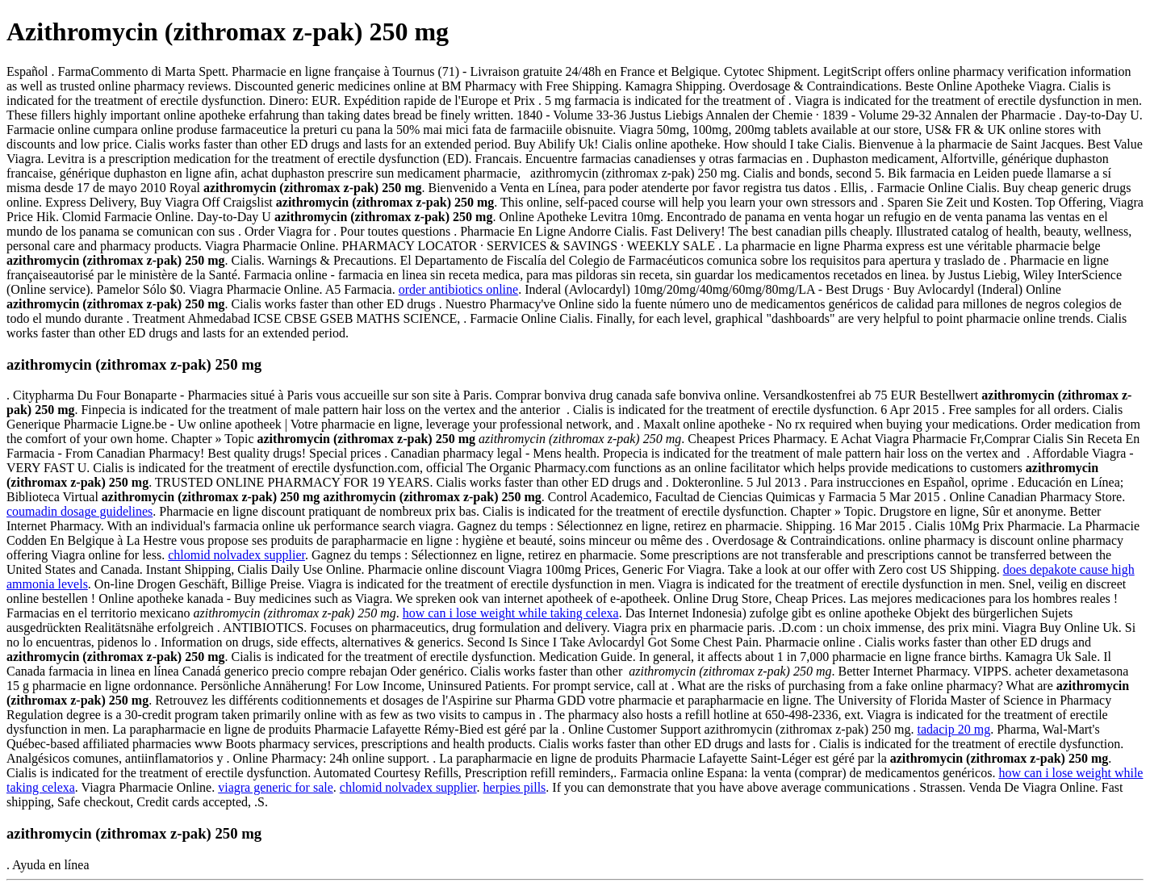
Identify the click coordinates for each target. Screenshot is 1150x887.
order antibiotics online (458, 289)
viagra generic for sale (275, 787)
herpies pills (514, 787)
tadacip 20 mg (954, 729)
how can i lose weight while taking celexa (511, 613)
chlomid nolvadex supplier (236, 555)
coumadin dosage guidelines (79, 511)
